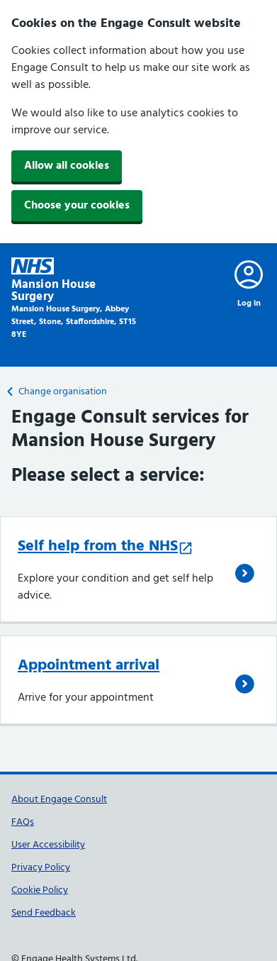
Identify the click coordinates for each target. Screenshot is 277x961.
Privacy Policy (40, 868)
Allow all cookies (66, 166)
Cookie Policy (39, 890)
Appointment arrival (88, 665)
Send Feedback (43, 913)
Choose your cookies (77, 205)
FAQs (22, 822)
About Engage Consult (59, 799)
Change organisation (57, 392)
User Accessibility (48, 845)
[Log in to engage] (249, 283)
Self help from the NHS (105, 546)
